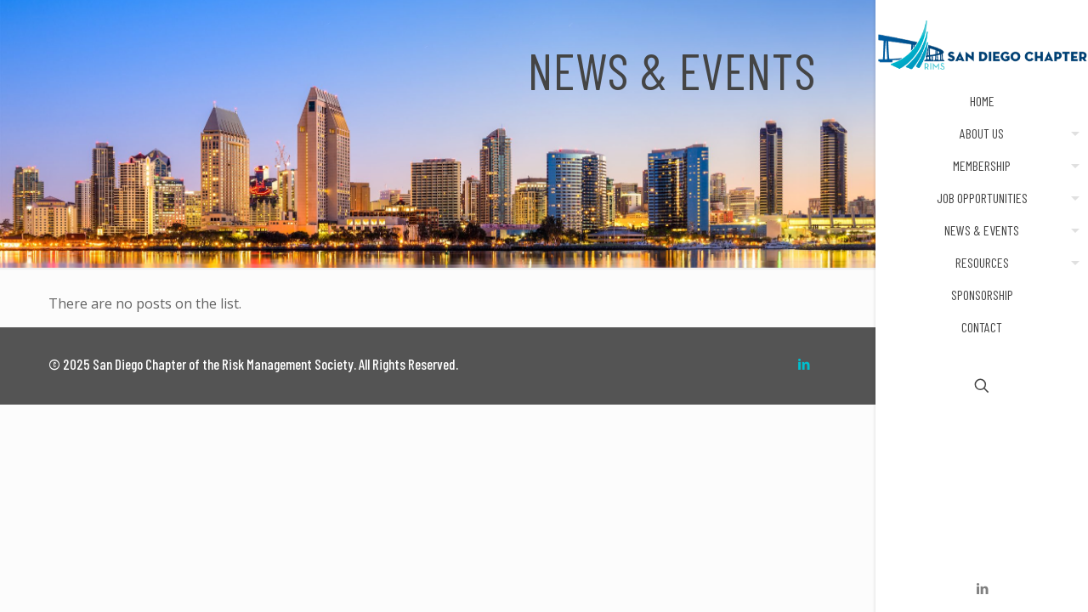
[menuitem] (1072, 133)
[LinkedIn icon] (982, 588)
